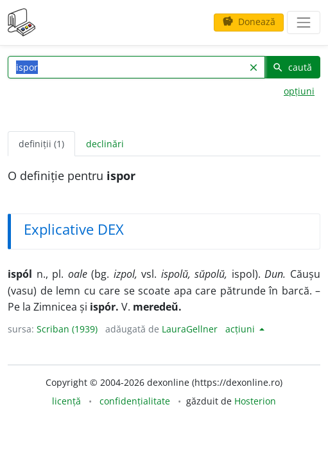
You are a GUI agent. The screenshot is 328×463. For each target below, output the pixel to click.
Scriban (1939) (67, 329)
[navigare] (303, 22)
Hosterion (255, 401)
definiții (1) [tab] (41, 144)
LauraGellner (190, 329)
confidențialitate (134, 401)
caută (292, 67)
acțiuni (241, 329)
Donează (248, 21)
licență (66, 401)
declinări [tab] (105, 144)
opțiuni (299, 91)
